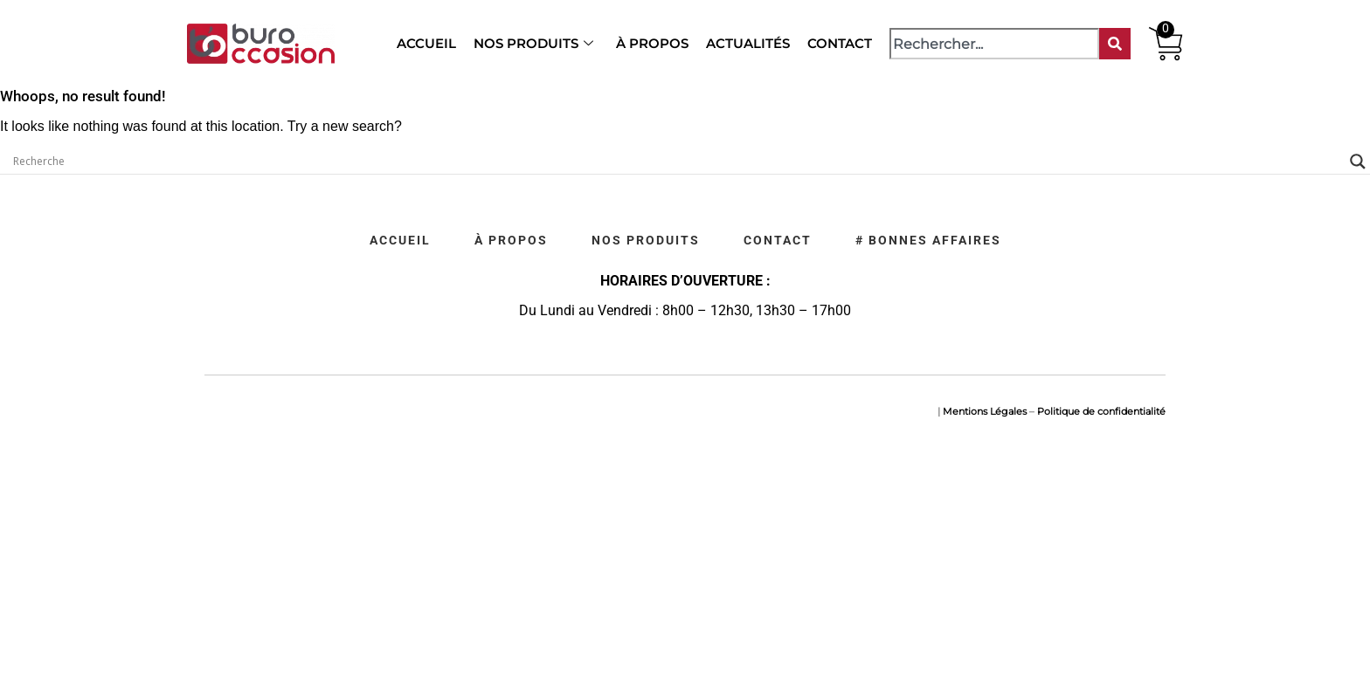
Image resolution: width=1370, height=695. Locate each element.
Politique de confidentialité (1101, 411)
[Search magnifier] (1358, 161)
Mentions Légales (985, 411)
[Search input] (677, 161)
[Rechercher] (1115, 43)
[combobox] (994, 43)
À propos (652, 43)
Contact (839, 43)
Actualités (748, 43)
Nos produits (533, 43)
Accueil (426, 43)
